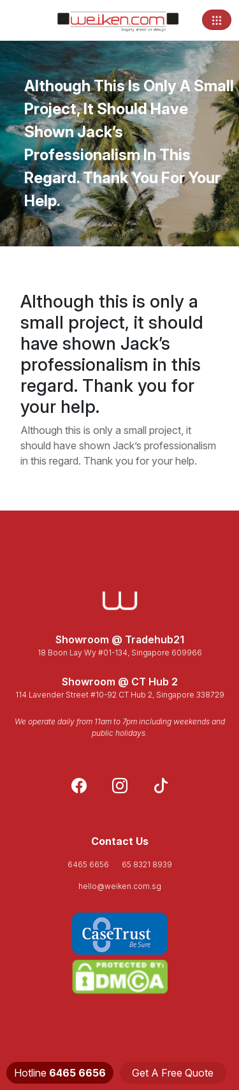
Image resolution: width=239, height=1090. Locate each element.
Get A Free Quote (173, 1072)
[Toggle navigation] (216, 20)
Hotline (60, 1072)
